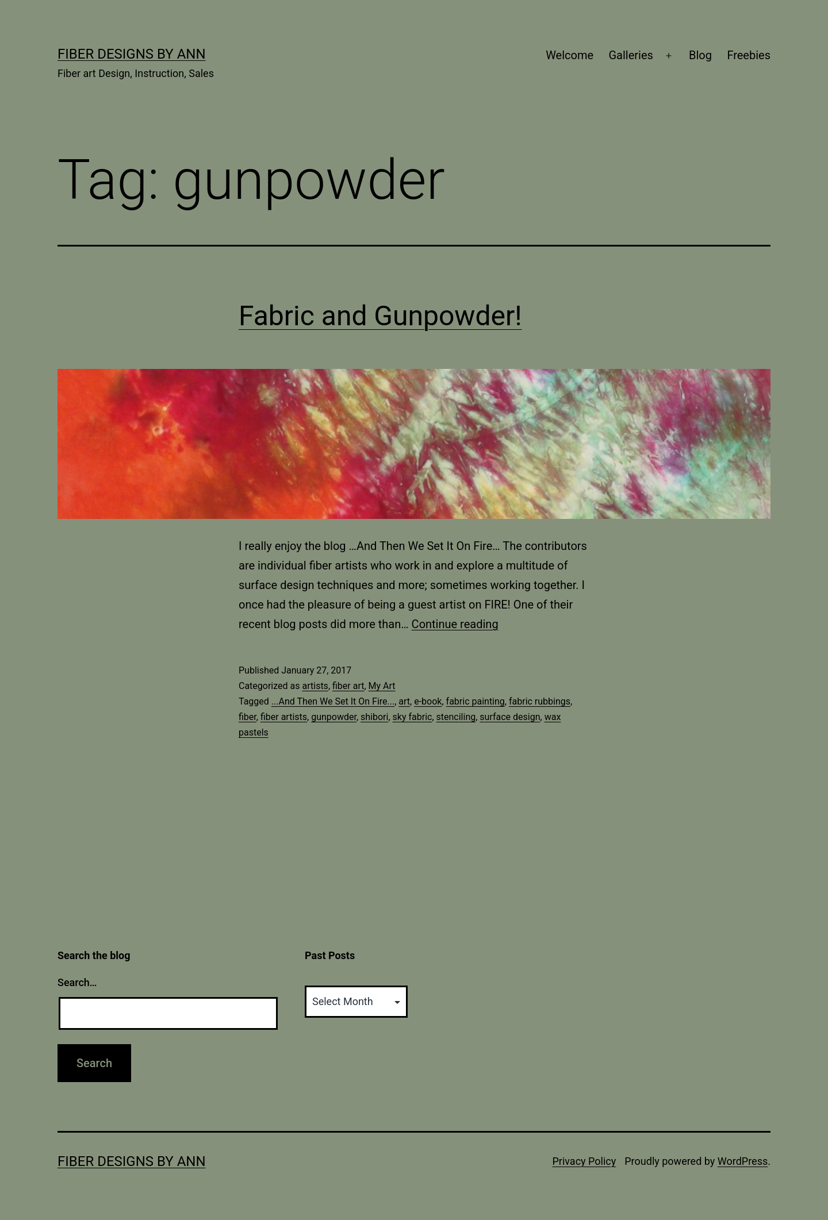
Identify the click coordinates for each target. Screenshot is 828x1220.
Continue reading (455, 624)
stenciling (456, 716)
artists (315, 685)
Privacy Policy (584, 1161)
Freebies (748, 55)
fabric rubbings (539, 701)
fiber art (348, 685)
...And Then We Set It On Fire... (332, 701)
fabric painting (475, 701)
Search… (77, 982)
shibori (374, 716)
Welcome (569, 55)
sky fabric (412, 716)
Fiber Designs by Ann (131, 54)
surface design (510, 716)
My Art (382, 685)
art (404, 701)
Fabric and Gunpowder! (380, 315)
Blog (700, 55)
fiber (247, 716)
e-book (428, 701)
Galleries (630, 55)
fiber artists (283, 716)
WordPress (743, 1161)
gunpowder (333, 716)
